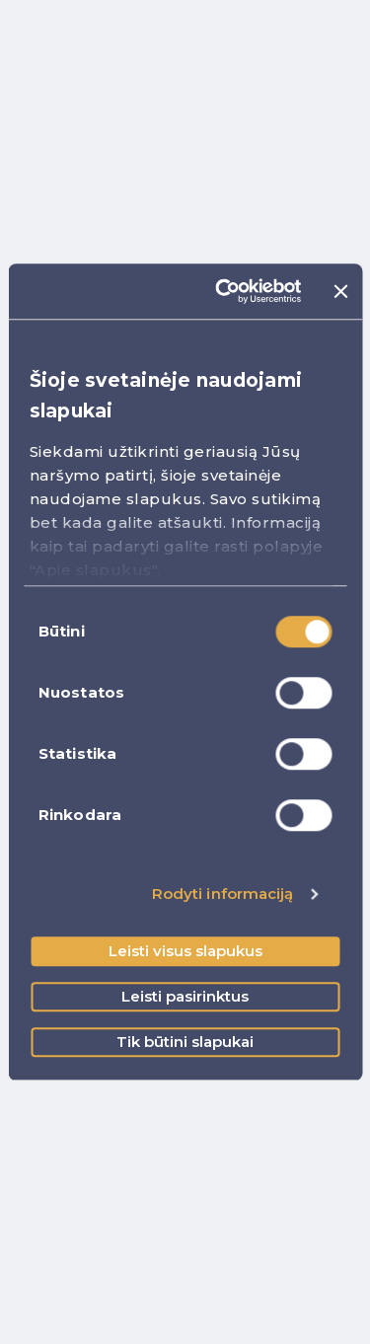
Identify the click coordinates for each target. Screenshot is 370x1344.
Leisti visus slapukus (185, 950)
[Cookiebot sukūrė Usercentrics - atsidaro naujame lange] (224, 291)
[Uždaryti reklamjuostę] (340, 291)
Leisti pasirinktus (185, 996)
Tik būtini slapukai (185, 1041)
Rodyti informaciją (223, 893)
